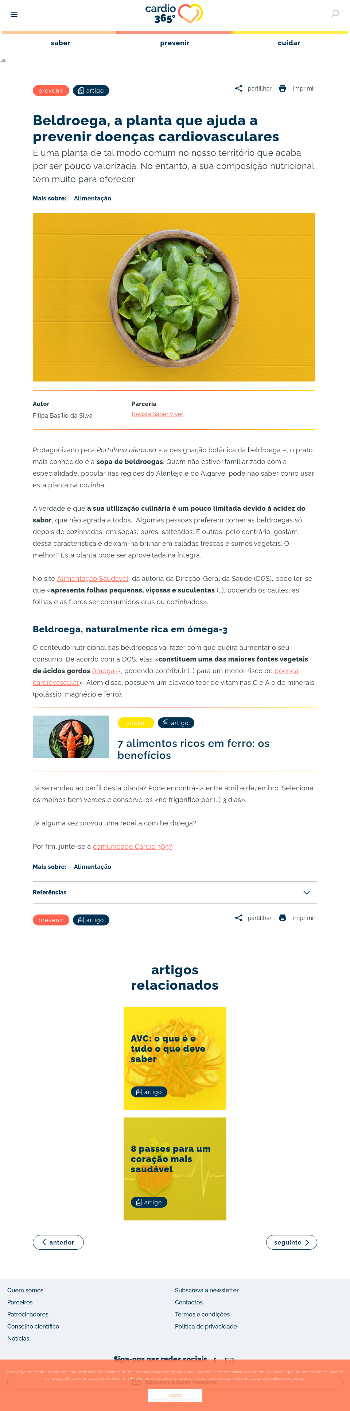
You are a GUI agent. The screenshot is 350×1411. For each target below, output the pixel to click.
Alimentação (93, 198)
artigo (91, 90)
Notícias (18, 1338)
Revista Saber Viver (157, 414)
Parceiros (19, 1302)
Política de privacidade (206, 1326)
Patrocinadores (27, 1314)
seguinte (288, 1242)
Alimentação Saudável (92, 578)
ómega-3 (106, 671)
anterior (62, 1242)
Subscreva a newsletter (207, 1290)
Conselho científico (33, 1326)
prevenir (51, 90)
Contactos (189, 1302)
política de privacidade (83, 1378)
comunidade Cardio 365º (132, 846)
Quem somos (25, 1290)
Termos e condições (202, 1314)
